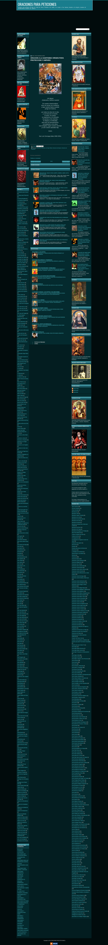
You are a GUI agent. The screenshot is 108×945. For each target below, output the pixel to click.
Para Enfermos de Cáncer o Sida (79, 723)
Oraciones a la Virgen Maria (46, 147)
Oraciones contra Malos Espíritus (79, 594)
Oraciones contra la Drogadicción (79, 603)
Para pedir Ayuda (75, 861)
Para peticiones (75, 883)
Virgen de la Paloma (21, 818)
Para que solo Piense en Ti (77, 897)
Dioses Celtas (20, 294)
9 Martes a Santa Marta (22, 223)
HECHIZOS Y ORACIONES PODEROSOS (20, 917)
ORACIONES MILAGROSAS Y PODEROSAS (42, 260)
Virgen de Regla (20, 796)
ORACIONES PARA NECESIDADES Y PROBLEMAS (44, 268)
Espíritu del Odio (21, 340)
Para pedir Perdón (76, 864)
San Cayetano (20, 558)
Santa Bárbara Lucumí (22, 688)
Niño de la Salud (20, 400)
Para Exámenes (75, 730)
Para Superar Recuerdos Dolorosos (79, 804)
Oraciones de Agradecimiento (78, 614)
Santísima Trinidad (21, 772)
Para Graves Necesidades (77, 743)
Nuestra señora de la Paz (22, 423)
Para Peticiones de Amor (77, 766)
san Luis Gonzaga (21, 839)
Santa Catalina (20, 690)
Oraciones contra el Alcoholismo (79, 598)
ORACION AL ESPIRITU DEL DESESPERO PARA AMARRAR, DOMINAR (84, 203)
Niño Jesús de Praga (21, 397)
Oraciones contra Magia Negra (78, 587)
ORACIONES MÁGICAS (37, 284)
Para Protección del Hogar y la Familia (80, 778)
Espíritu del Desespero (22, 335)
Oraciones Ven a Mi (76, 564)
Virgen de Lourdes (21, 792)
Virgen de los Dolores (22, 828)
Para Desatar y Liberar (77, 692)
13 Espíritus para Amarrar (22, 192)
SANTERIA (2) (20, 925)
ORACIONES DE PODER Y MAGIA (40, 308)
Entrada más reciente (35, 161)
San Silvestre (20, 664)
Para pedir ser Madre (76, 878)
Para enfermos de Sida (77, 841)
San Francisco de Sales (22, 588)
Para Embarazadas (76, 713)
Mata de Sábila (20, 393)
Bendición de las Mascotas (77, 518)
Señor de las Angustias (22, 774)
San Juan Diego (20, 615)
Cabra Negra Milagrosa (22, 274)
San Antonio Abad (21, 539)
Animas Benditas (21, 255)
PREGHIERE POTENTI (22, 884)
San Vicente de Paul (21, 667)
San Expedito (20, 581)
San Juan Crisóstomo (22, 613)
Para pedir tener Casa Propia (78, 880)
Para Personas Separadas (77, 759)
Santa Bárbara (20, 686)
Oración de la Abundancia (22, 482)
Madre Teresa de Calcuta (22, 378)
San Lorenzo (20, 624)
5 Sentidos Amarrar (21, 222)
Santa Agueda (20, 673)
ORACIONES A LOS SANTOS (38, 252)
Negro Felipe (20, 395)
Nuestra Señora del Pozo (22, 420)
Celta (18, 277)
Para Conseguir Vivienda (77, 681)
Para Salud (74, 792)
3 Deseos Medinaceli (21, 210)
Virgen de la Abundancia (22, 801)
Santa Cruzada (20, 700)
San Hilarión (20, 593)
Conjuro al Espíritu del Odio (78, 534)
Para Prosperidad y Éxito (77, 773)
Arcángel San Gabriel (22, 257)
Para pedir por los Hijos (77, 876)
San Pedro (19, 652)
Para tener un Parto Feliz (77, 907)
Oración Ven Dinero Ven (77, 638)
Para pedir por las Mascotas (78, 874)
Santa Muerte (20, 732)
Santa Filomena (20, 705)
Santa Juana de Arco (21, 715)
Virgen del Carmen (21, 832)
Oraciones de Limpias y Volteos (78, 621)
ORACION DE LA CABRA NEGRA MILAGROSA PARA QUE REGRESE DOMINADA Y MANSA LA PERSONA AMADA (53, 225)
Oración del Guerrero (21, 498)
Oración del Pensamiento (22, 503)
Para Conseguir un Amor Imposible (79, 683)
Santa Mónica (20, 739)
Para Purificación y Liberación (78, 781)
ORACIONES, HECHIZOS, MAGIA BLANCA (42, 316)
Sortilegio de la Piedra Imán (78, 914)
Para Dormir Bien (75, 709)
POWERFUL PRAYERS (22, 892)
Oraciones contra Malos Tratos (78, 596)
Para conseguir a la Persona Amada (79, 824)
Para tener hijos (75, 905)
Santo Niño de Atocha (22, 759)
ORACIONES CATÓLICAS (38, 332)
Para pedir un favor (76, 881)
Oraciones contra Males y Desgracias (80, 593)
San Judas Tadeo (21, 622)
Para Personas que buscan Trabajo (79, 762)
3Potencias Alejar (21, 215)
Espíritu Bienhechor (21, 321)
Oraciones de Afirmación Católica (79, 612)
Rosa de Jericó (20, 526)
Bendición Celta (75, 513)
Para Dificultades (75, 699)
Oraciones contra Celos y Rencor (79, 569)
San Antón (19, 546)
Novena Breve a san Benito (78, 553)
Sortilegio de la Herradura (77, 913)
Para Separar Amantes (77, 801)
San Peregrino (20, 657)
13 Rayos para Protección (22, 195)
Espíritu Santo (20, 325)
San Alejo (19, 537)
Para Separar (75, 799)
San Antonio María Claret (22, 541)
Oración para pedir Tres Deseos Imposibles (81, 641)
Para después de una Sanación (78, 827)
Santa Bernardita (21, 681)
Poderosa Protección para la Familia (79, 911)
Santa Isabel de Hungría (22, 712)
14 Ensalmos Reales (21, 200)
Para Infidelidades (76, 745)
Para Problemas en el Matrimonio (79, 771)
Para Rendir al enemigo (77, 788)
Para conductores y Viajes (77, 820)
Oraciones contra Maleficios (78, 591)
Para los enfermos (76, 859)
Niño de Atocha (20, 398)
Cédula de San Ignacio (77, 542)
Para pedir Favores (76, 862)
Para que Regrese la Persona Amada (80, 890)
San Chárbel (20, 560)
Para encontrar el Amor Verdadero (79, 838)
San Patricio (20, 650)
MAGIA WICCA (20, 886)
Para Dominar (75, 706)
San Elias (19, 574)
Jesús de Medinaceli (21, 359)
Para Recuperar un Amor (77, 787)
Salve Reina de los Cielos (22, 532)
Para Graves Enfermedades (78, 741)
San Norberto (20, 639)
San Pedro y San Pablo (22, 653)
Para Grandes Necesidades (78, 739)
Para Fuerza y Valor (76, 736)
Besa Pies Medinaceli (76, 532)
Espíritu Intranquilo (21, 323)
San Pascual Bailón (21, 648)
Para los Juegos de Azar (77, 857)
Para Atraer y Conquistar (77, 667)
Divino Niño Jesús (21, 299)
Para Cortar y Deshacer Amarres (79, 688)
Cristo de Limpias (21, 286)
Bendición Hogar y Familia (77, 515)
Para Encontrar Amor (76, 715)
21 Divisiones (20, 202)
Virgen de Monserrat (21, 794)
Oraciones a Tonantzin (22, 439)
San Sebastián (20, 662)
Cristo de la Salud (21, 287)
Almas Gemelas (75, 510)
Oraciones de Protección (77, 624)
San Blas (19, 553)
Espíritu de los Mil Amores (23, 330)
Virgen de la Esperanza (22, 810)
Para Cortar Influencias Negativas (79, 686)
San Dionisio (20, 572)
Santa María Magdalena (22, 729)
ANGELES (19, 909)
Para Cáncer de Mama (77, 690)
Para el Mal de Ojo (76, 831)
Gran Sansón (20, 345)
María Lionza (20, 386)
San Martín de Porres (22, 633)
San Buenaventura (21, 557)
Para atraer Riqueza (76, 810)
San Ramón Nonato (21, 658)
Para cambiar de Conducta (77, 813)
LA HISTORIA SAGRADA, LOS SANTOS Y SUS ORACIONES (46, 292)
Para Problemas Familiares (78, 769)
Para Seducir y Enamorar (77, 796)
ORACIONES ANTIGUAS (22, 930)
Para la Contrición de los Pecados (79, 847)
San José (19, 603)
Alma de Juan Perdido (22, 230)
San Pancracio (20, 645)
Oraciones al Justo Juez (22, 448)
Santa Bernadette (21, 679)
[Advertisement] (54, 20)
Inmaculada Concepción (22, 350)
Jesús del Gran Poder (22, 361)
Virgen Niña (19, 787)
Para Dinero (74, 702)
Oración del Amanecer (22, 494)
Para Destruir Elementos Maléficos (79, 695)
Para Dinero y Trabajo (76, 704)
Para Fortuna (75, 734)
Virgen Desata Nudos (22, 785)
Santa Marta (20, 724)
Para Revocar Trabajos (77, 790)
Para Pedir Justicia (76, 752)
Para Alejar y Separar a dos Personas (80, 658)
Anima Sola (19, 252)
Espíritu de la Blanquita (22, 326)
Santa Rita (19, 741)
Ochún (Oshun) (20, 428)
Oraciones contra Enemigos (78, 576)
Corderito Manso (21, 284)
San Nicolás (20, 638)
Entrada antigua (66, 161)
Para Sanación (75, 794)
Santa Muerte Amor (21, 734)
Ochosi (18, 426)
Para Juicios (74, 746)
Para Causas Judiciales (77, 676)
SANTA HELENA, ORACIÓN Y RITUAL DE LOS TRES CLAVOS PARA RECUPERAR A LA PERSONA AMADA (53, 188)
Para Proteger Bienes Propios (78, 780)
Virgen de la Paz (20, 820)
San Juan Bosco (20, 612)
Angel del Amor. (20, 244)
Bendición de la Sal (76, 517)
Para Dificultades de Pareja (78, 700)
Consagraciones (75, 537)
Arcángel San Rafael (21, 260)
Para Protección (75, 774)
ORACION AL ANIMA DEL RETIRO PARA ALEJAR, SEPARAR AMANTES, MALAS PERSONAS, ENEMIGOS (83, 176)
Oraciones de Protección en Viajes (79, 629)
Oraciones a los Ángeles (22, 444)
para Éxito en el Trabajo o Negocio (79, 916)
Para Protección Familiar (77, 776)
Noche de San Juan (21, 402)
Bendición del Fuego (76, 529)
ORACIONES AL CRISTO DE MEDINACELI (41, 324)
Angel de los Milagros (22, 242)
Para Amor (74, 664)
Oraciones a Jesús (21, 438)
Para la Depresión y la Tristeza (78, 848)
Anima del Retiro (21, 253)
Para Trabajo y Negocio (77, 806)
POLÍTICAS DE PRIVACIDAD (39, 342)
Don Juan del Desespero (22, 310)
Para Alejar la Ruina (76, 657)
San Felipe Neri (20, 584)
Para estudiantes (75, 843)
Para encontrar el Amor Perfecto (79, 836)
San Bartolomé (20, 549)
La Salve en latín (21, 376)
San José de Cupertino (22, 607)
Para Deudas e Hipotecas (77, 697)
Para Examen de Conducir (77, 727)
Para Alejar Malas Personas (78, 648)
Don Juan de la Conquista (22, 303)
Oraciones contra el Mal (77, 601)
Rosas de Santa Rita (21, 528)
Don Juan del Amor (21, 308)
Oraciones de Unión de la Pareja (79, 631)
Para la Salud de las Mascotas (78, 854)
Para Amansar (75, 660)
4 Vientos (19, 217)
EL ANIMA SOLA (21, 891)
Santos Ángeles (20, 770)
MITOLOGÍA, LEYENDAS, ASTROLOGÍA (20, 851)
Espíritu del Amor (21, 333)
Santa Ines (19, 710)
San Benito (19, 551)
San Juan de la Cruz (21, 620)
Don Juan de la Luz (21, 306)
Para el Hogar (75, 829)
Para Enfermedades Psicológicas (79, 722)
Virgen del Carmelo (21, 830)
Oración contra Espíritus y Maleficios (80, 640)
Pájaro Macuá (20, 521)
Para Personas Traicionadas (78, 760)
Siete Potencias (20, 777)
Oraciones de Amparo (76, 616)
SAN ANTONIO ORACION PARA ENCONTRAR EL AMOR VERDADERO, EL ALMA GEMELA (52, 233)
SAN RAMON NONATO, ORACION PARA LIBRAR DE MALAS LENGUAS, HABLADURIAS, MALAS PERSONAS (84, 267)
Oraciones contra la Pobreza (78, 607)
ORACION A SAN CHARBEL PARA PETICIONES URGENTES (51, 333)
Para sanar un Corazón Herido (78, 902)
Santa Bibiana (20, 683)
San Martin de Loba (21, 631)
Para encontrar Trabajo (77, 834)
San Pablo (19, 643)
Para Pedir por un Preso (77, 755)
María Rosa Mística (21, 388)
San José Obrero (21, 605)
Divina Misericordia (21, 296)
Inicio (51, 161)
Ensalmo (74, 546)
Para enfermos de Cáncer (77, 840)
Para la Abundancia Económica (78, 845)
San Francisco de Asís (22, 586)
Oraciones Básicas (76, 558)
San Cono (19, 564)
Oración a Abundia (21, 461)
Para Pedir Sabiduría (76, 753)
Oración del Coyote (21, 496)
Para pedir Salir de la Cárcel (78, 866)
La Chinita (19, 368)
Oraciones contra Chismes (77, 571)
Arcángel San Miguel (21, 259)
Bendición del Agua (76, 522)
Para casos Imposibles (77, 817)
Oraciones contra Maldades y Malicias (80, 589)
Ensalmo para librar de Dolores (78, 548)
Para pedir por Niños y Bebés (78, 869)
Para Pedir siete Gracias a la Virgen (79, 757)
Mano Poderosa (20, 381)
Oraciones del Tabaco (76, 633)
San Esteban (20, 579)
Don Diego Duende (21, 301)
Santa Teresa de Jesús (22, 744)
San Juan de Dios (21, 619)
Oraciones (74, 557)
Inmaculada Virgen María (22, 353)
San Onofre (19, 641)
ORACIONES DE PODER (22, 901)
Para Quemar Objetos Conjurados (79, 783)
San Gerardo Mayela (21, 591)
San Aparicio (20, 548)
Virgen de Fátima (21, 789)
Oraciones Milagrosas (76, 562)
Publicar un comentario (35, 158)
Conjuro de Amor (75, 536)
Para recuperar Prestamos (77, 900)
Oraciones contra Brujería (77, 567)
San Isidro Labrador (21, 596)
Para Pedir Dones (76, 750)
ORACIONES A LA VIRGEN (38, 300)
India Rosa (19, 348)
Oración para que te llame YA (78, 645)
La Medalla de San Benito (77, 551)
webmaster (75, 392)
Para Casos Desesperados (77, 671)
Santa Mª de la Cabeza (22, 736)
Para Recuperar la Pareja (77, 785)
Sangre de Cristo (21, 669)
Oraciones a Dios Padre (22, 434)
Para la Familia (75, 850)
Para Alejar (74, 646)
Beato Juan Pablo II (21, 262)
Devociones (74, 544)
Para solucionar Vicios (76, 904)
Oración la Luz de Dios (22, 506)
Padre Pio (19, 516)
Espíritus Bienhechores (22, 341)
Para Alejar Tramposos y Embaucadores (80, 652)
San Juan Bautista (21, 610)
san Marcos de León (21, 840)
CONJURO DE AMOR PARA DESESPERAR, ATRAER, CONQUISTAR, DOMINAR (84, 254)
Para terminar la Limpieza (77, 909)
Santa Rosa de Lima (21, 742)
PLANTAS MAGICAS (21, 932)
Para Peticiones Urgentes (77, 764)
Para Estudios (75, 725)
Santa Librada (20, 717)
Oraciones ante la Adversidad (78, 565)
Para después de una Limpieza (78, 825)
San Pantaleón (20, 646)
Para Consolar (75, 685)
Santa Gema (20, 707)
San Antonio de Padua (22, 544)
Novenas (74, 555)
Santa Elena (20, 703)
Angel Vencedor (20, 234)
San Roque (19, 660)
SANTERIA (19, 923)
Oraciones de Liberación (77, 619)
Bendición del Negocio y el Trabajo (79, 530)
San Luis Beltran (20, 626)
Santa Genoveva (21, 709)
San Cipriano (20, 562)
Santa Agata (20, 671)
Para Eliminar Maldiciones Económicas (80, 711)
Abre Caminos (75, 506)
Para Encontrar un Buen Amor (78, 718)
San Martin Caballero (21, 629)
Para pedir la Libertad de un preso (79, 868)
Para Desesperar (75, 693)
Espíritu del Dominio (21, 338)
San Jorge (19, 601)
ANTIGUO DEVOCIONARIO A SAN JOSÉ (22, 865)
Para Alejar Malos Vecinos (77, 650)
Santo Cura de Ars (21, 754)
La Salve (19, 375)
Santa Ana (19, 674)
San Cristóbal (20, 569)
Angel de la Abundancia (22, 235)
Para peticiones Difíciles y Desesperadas (80, 887)
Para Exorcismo (75, 729)
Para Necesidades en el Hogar (78, 748)
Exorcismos (74, 549)
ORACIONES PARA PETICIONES (37, 4)
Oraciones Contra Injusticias (78, 560)
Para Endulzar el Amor (77, 720)
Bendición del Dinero (76, 527)
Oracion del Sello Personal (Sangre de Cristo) (21, 432)
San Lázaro (19, 627)
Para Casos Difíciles (76, 672)
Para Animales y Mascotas (77, 665)
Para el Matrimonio (76, 832)
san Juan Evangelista (22, 837)
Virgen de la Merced (21, 817)
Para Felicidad (75, 732)
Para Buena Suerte (76, 669)
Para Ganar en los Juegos (77, 737)
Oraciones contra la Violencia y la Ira (80, 610)
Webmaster (75, 390)
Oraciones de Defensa (77, 617)
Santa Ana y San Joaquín (22, 676)
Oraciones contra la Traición (78, 608)
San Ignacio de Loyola (22, 594)
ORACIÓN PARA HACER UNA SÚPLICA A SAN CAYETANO (50, 285)
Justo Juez (19, 366)
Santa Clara (19, 698)
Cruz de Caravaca (21, 289)
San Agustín (20, 536)
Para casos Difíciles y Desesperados (80, 815)
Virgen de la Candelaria (22, 804)
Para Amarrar (75, 662)
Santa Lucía (20, 719)
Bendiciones (74, 511)
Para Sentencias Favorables (78, 797)
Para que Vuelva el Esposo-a (78, 895)
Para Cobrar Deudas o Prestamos (79, 678)
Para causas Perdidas (76, 818)
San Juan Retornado (21, 617)
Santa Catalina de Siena (22, 695)
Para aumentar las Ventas (77, 811)
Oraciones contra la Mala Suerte (79, 605)
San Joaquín (20, 600)
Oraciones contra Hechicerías (78, 581)
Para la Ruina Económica (77, 852)
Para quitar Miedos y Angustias (78, 898)
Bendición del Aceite (76, 520)
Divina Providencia (21, 298)
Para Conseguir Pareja (77, 679)
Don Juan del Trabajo (22, 313)
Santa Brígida (20, 685)
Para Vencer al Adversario (77, 808)
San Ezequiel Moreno (22, 582)
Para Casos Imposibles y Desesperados (80, 674)
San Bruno (19, 555)
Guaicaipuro (20, 346)
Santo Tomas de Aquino (22, 767)
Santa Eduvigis (20, 702)
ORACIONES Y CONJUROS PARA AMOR (21, 912)
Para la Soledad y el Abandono (78, 855)
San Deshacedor (21, 570)
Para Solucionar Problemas (78, 803)
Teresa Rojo (76, 388)
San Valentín (20, 666)
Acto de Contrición (76, 508)
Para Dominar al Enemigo (77, 708)
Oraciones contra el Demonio (78, 600)
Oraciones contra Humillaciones (79, 582)
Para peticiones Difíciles (77, 885)
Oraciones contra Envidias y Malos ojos (80, 577)
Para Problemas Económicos (78, 767)
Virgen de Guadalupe (21, 790)
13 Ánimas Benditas (21, 198)
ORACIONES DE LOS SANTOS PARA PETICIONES (43, 276)
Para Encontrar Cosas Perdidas (79, 716)
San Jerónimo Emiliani (22, 598)
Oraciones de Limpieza (77, 623)
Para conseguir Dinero (77, 822)
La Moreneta (20, 373)
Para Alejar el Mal (76, 655)
